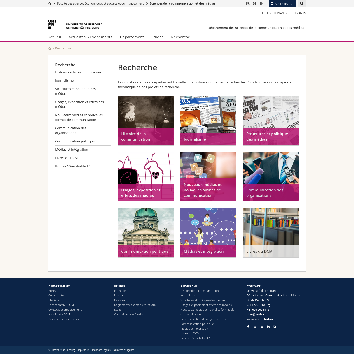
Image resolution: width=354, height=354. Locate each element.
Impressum (83, 350)
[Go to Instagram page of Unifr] (274, 326)
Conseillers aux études (129, 314)
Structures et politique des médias (75, 91)
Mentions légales (101, 350)
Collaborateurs (58, 295)
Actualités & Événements (90, 36)
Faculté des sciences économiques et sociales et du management (100, 3)
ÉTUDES (119, 286)
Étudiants (298, 13)
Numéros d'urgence (123, 350)
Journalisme (64, 80)
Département (132, 36)
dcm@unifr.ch (256, 314)
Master (118, 295)
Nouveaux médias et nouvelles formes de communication (79, 117)
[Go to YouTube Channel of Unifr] (262, 326)
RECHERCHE (188, 286)
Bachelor (120, 291)
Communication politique (75, 141)
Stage (117, 310)
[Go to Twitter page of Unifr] (255, 327)
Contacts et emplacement (65, 310)
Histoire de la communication (78, 72)
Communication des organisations (70, 130)
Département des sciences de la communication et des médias (255, 27)
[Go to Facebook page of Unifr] (248, 327)
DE (254, 3)
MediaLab (54, 300)
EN (261, 3)
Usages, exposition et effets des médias (83, 103)
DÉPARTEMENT (59, 286)
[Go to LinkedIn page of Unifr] (268, 326)
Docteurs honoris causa (64, 319)
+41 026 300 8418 (258, 310)
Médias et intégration (71, 149)
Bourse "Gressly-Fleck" (72, 166)
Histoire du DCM (59, 314)
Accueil (54, 36)
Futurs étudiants (274, 13)
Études (157, 36)
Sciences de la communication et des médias (182, 3)
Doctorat (120, 300)
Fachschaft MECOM (61, 305)
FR (248, 3)
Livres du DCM (66, 157)
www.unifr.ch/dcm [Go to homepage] (260, 319)
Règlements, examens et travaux (135, 305)
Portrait (53, 291)
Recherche (180, 36)
